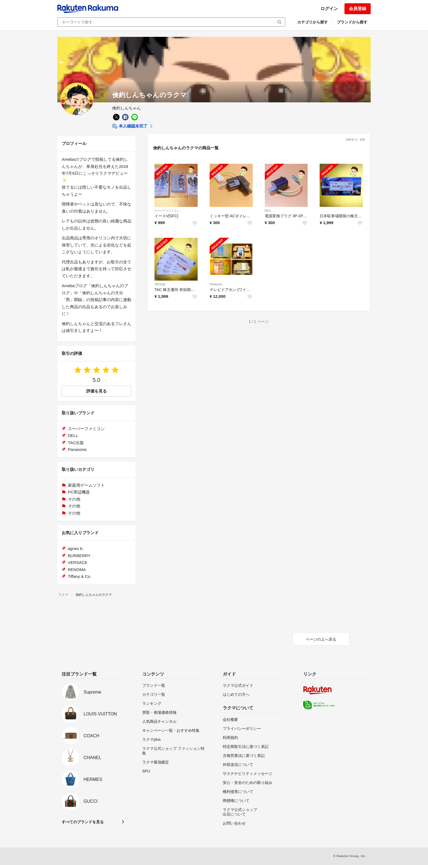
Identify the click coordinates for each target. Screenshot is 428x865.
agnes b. (76, 548)
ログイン (329, 8)
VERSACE (78, 562)
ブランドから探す (352, 22)
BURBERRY (79, 555)
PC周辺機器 (79, 492)
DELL (268, 210)
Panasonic (216, 284)
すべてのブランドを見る (83, 822)
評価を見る (96, 391)
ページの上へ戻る (321, 639)
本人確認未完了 (129, 126)
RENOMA (77, 569)
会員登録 (357, 8)
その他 (74, 499)
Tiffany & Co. (79, 576)
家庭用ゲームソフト (86, 485)
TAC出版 (159, 284)
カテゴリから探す (312, 22)
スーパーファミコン (166, 210)
